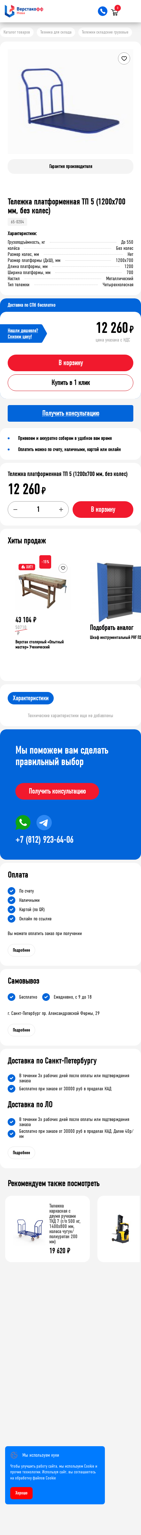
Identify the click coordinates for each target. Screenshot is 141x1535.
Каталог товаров (17, 32)
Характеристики (31, 698)
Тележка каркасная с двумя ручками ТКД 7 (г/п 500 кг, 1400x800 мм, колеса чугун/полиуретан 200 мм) (64, 1224)
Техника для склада (56, 32)
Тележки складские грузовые (105, 32)
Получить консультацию (57, 791)
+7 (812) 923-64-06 (44, 839)
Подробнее (21, 950)
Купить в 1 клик (70, 383)
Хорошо (21, 1493)
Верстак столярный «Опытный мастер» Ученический (39, 644)
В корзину (71, 363)
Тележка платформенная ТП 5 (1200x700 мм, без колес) (68, 474)
